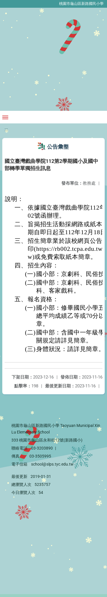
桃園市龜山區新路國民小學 (81, 3)
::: (6, 129)
